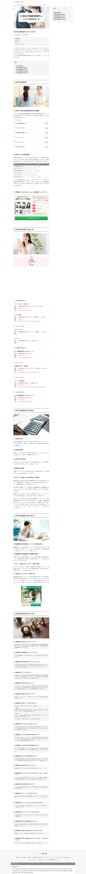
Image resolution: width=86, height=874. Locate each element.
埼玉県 (43, 868)
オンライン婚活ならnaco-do (19, 5)
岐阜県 (13, 870)
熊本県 (19, 872)
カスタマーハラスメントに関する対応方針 (62, 857)
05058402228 (21, 385)
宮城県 (22, 868)
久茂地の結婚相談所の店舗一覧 (21, 67)
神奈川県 (52, 868)
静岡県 (16, 870)
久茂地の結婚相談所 (19, 66)
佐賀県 (13, 872)
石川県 (62, 868)
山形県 (28, 868)
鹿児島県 (28, 872)
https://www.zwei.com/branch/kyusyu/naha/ (29, 321)
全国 (26, 5)
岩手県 (19, 868)
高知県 (68, 870)
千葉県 (46, 868)
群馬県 (40, 868)
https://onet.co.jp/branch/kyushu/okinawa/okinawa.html (32, 387)
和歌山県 (40, 870)
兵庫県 (34, 870)
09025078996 (21, 355)
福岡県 (71, 870)
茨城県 (34, 868)
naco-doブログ (41, 859)
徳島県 (59, 870)
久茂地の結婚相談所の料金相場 (21, 69)
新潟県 (56, 868)
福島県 (31, 868)
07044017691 (21, 308)
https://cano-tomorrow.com (25, 310)
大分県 (22, 872)
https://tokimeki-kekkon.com (25, 357)
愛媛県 (65, 870)
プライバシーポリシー (48, 857)
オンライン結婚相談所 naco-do (52, 859)
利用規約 (29, 857)
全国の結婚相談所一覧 (32, 859)
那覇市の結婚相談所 (38, 5)
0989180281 (21, 319)
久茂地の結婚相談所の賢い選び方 (22, 71)
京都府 (28, 870)
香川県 (62, 870)
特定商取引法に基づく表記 (38, 857)
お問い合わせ (18, 857)
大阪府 (31, 870)
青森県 (16, 868)
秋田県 (25, 868)
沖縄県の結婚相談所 (31, 5)
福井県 (65, 868)
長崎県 (16, 872)
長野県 (71, 868)
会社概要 (24, 857)
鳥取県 (44, 870)
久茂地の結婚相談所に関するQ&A (22, 72)
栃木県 (37, 868)
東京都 (49, 868)
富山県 (59, 868)
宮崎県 (25, 872)
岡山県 (50, 870)
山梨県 (68, 868)
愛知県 (19, 870)
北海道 (13, 868)
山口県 (56, 870)
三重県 (22, 870)
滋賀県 (25, 870)
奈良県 (37, 870)
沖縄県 (32, 872)
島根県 (47, 870)
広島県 (53, 870)
